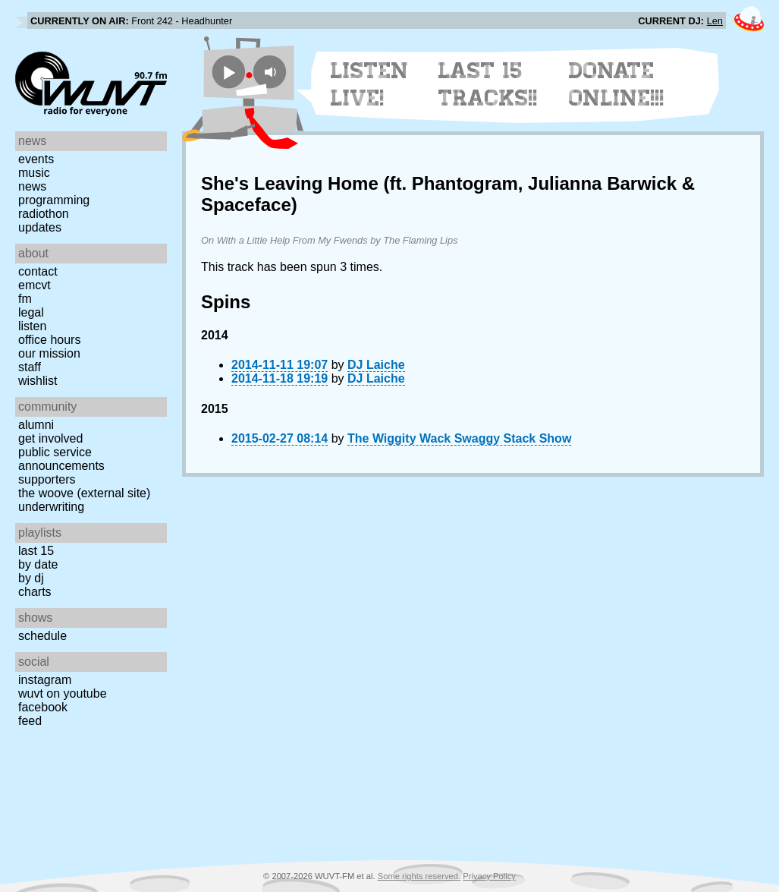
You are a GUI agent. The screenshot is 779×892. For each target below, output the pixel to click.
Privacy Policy (489, 876)
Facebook (43, 707)
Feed (30, 720)
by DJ (31, 578)
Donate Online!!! (616, 84)
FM (25, 298)
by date (38, 564)
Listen (32, 326)
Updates (39, 227)
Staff (29, 367)
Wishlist (38, 380)
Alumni (36, 424)
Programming (54, 200)
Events (36, 159)
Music (34, 172)
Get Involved (50, 438)
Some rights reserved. (419, 876)
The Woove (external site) (84, 493)
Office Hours (49, 339)
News (32, 186)
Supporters (47, 479)
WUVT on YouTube (62, 693)
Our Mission (49, 353)
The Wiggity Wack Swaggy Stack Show (459, 438)
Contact (38, 271)
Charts (35, 591)
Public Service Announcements (61, 459)
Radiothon (43, 213)
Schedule (42, 635)
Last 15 (36, 550)
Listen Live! (370, 84)
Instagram (44, 679)
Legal (31, 312)
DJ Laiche (376, 364)
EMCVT (34, 285)
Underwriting (51, 506)
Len (715, 21)
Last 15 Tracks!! (488, 84)
